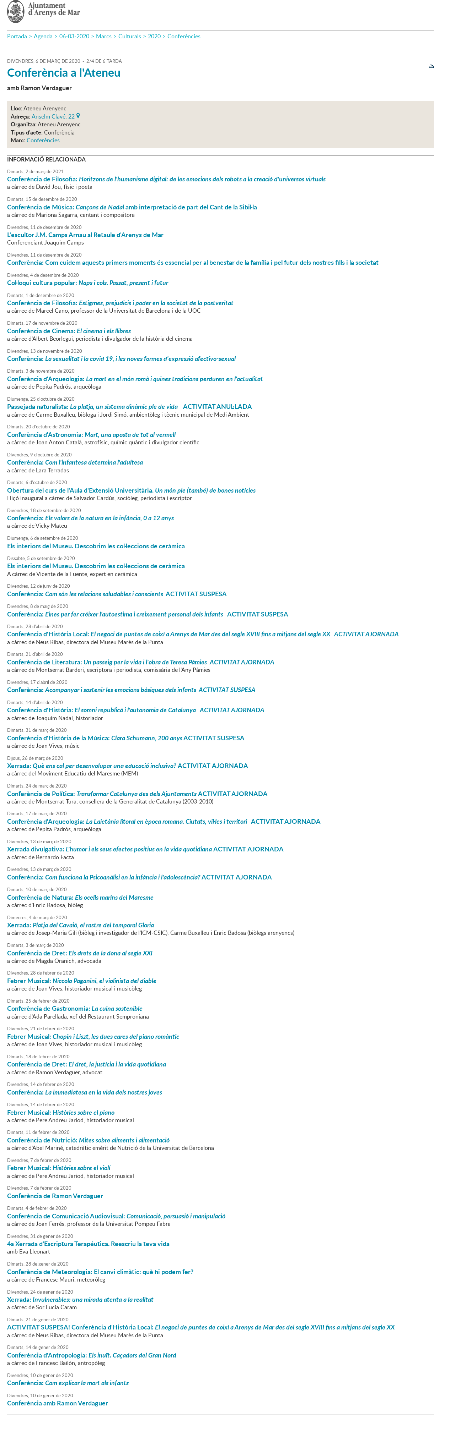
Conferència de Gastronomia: (75, 1008)
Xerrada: (80, 924)
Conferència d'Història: (135, 709)
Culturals (129, 36)
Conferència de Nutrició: (88, 1140)
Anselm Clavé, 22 (53, 116)
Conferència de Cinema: (69, 330)
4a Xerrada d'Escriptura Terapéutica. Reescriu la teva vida (88, 1243)
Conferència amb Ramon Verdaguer (57, 1403)
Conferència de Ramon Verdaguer (55, 1195)
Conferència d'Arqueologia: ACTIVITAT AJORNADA (164, 821)
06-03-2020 (74, 36)
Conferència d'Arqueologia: (135, 378)
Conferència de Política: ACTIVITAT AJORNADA (137, 793)
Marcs (104, 36)
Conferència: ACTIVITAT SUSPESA (117, 593)
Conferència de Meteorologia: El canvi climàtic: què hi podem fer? (100, 1271)
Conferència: (121, 358)
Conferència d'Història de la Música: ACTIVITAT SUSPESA (126, 737)
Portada (17, 36)
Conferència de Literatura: (140, 662)
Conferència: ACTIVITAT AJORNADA (139, 877)
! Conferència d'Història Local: (201, 1327)
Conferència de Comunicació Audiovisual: (116, 1216)
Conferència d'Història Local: (203, 633)
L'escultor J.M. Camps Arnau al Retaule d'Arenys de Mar (85, 234)
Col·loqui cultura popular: (87, 282)
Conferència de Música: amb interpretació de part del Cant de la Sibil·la (132, 207)
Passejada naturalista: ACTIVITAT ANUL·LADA (129, 406)
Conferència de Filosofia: (166, 178)
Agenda (43, 36)
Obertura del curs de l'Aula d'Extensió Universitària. (131, 490)
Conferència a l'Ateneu (64, 72)
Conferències (183, 36)
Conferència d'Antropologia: (91, 1355)
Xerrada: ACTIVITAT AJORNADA (127, 765)
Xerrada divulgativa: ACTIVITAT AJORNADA (145, 849)
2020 (154, 36)
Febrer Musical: (81, 980)
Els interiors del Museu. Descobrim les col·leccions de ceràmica (96, 545)
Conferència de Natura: (80, 897)
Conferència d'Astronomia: (91, 434)
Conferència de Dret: (79, 953)
